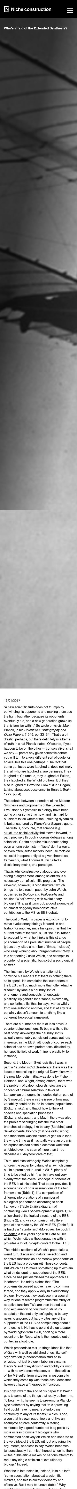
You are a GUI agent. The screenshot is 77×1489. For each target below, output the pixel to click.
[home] (27, 10)
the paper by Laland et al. (34, 1165)
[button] (70, 10)
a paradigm (44, 865)
